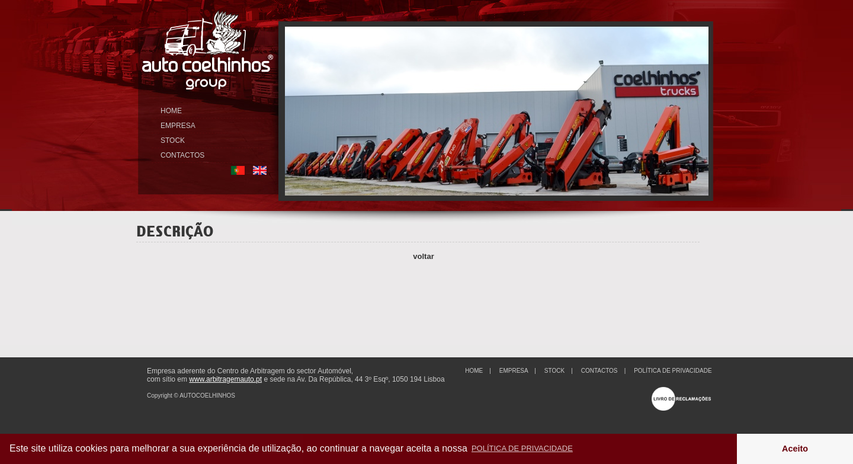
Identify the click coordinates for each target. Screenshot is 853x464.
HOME (171, 111)
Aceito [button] (795, 448)
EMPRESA (178, 125)
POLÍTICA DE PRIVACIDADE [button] (522, 448)
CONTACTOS (182, 155)
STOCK (173, 140)
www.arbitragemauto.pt (225, 379)
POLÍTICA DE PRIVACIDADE (673, 370)
